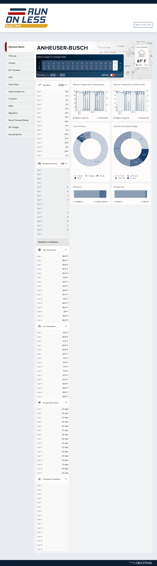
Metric (120, 75)
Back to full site (143, 25)
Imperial (105, 75)
